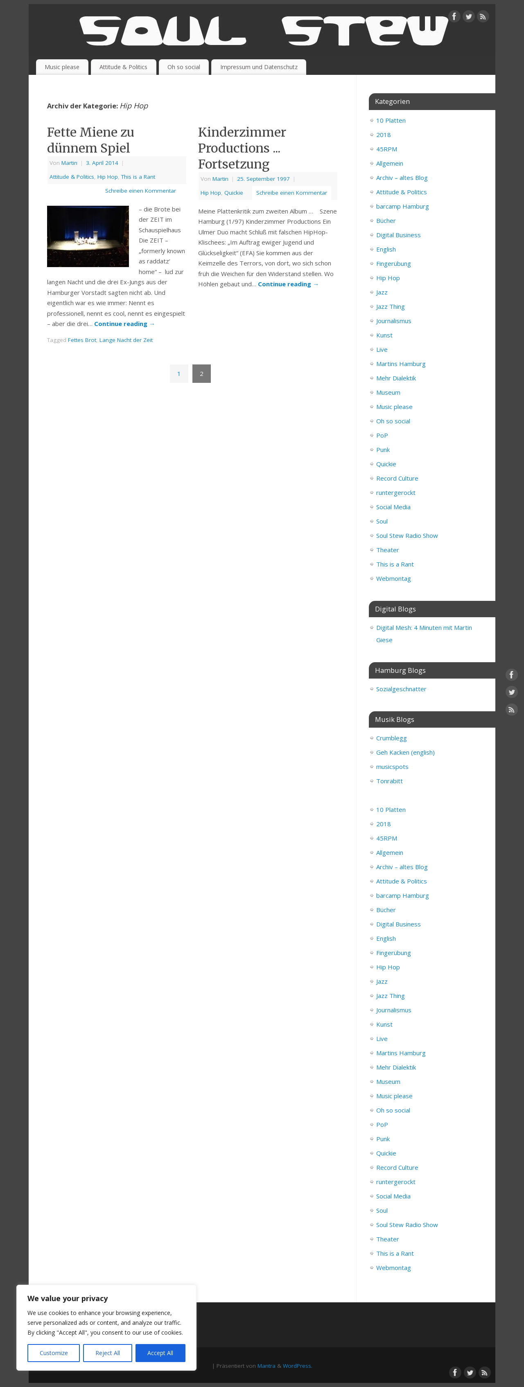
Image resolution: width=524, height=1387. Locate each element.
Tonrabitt (389, 781)
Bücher (386, 220)
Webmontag (393, 578)
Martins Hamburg (401, 364)
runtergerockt (396, 492)
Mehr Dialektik (396, 378)
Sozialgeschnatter (401, 689)
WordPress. (297, 1365)
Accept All (160, 1353)
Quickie (233, 192)
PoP (382, 435)
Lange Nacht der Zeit (126, 340)
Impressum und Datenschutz (259, 67)
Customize (54, 1353)
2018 (383, 134)
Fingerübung (393, 263)
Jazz (382, 292)
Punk (383, 449)
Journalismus (393, 321)
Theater (387, 550)
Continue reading (124, 323)
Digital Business (398, 235)
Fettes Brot (82, 340)
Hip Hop (107, 176)
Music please (62, 67)
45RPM (386, 149)
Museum (388, 392)
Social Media (393, 507)
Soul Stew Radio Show (407, 535)
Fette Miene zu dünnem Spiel (90, 140)
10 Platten (391, 120)
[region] (106, 1328)
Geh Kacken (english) (405, 752)
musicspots (392, 766)
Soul (382, 521)
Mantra (266, 1365)
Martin (69, 162)
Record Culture (397, 478)
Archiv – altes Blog (402, 177)
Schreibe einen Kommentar (140, 190)
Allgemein (389, 163)
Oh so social (183, 67)
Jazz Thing (390, 306)
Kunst (384, 335)
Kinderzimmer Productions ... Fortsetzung (242, 148)
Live (382, 349)
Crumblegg (391, 738)
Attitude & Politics (123, 67)
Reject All (107, 1353)
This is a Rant (138, 176)
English (386, 249)
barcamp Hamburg (402, 206)
